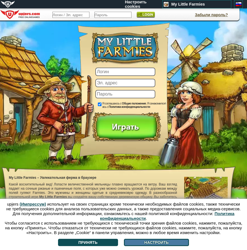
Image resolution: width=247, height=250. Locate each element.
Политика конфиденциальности (129, 106)
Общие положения (134, 103)
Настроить (156, 242)
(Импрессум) (33, 204)
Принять (87, 242)
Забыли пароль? (211, 15)
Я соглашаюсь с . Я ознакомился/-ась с (134, 105)
